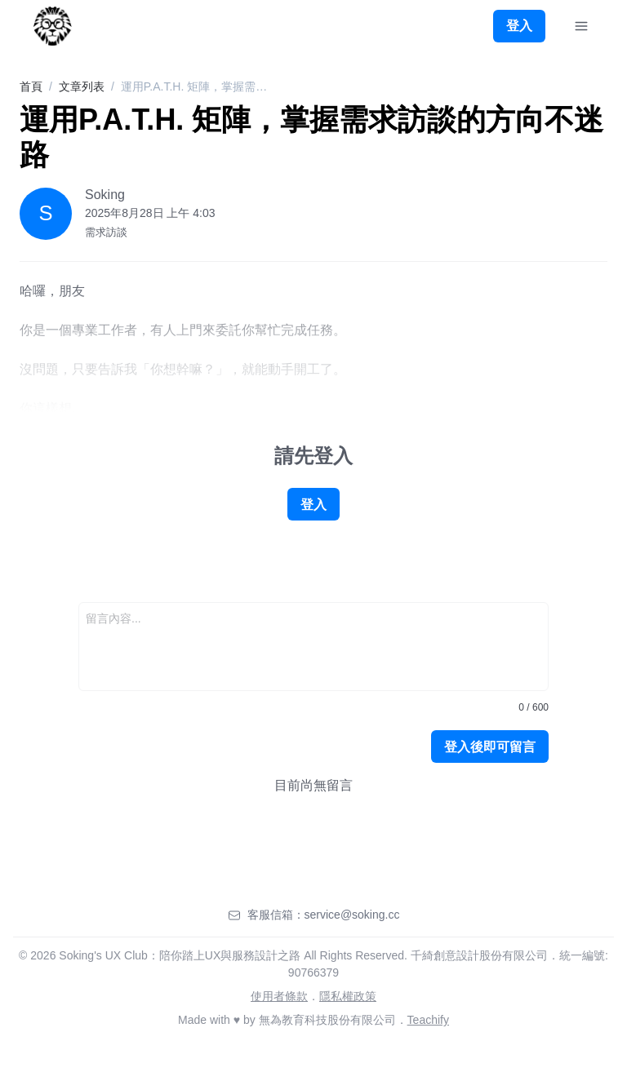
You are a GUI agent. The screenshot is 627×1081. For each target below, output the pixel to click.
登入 (519, 26)
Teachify (428, 1019)
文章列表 (81, 86)
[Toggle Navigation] (581, 26)
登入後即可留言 (490, 747)
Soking (105, 195)
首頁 (31, 86)
